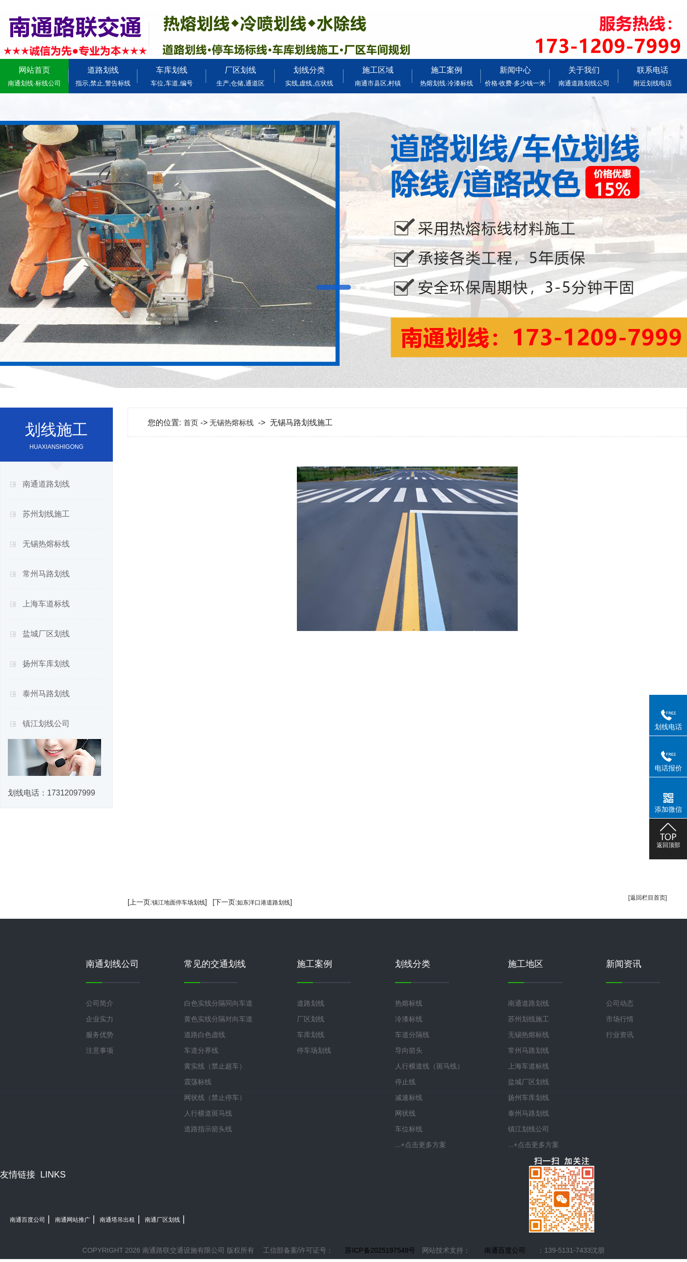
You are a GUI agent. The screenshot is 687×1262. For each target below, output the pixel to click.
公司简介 (99, 1003)
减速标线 (409, 1097)
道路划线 (103, 76)
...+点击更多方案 (420, 1145)
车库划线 (171, 76)
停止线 (405, 1082)
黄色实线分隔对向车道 (218, 1019)
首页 (191, 422)
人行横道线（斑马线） (429, 1066)
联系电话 (652, 76)
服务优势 (99, 1035)
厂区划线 (240, 76)
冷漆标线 (409, 1019)
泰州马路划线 (46, 693)
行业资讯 (620, 1035)
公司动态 (620, 1003)
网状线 (405, 1113)
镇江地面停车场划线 (178, 902)
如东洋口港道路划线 (263, 902)
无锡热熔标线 (46, 544)
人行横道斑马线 (208, 1113)
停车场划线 (314, 1050)
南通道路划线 (46, 484)
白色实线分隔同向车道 (218, 1003)
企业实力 (99, 1019)
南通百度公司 (27, 1219)
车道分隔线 (412, 1035)
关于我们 (584, 76)
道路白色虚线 (204, 1035)
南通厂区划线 (162, 1219)
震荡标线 (197, 1082)
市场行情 (620, 1019)
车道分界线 (201, 1050)
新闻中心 (515, 76)
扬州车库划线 (46, 663)
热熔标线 (409, 1003)
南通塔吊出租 (117, 1219)
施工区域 (378, 76)
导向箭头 (409, 1050)
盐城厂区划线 (46, 634)
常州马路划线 (46, 574)
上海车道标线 (46, 604)
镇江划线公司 (46, 723)
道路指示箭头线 (208, 1129)
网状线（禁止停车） (215, 1097)
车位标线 (409, 1129)
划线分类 (309, 76)
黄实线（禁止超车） (215, 1066)
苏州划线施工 (46, 514)
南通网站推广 (72, 1219)
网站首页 (34, 76)
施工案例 (446, 76)
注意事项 (99, 1050)
